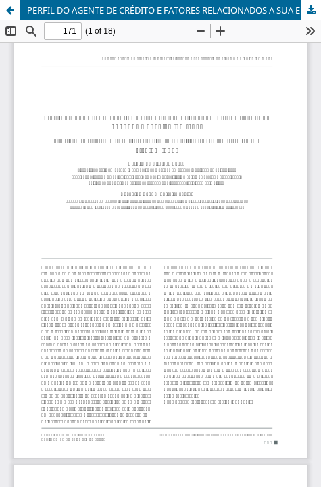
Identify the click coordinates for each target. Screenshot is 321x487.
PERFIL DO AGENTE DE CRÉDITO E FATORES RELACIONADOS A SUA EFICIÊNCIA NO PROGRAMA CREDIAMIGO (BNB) (174, 10)
